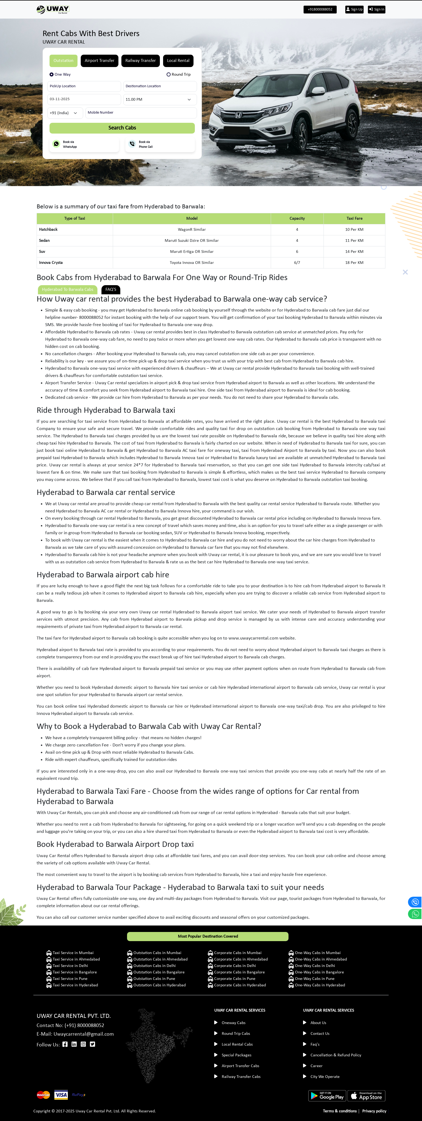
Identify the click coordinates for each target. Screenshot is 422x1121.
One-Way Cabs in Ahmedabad (320, 959)
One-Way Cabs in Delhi (314, 966)
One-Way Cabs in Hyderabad (319, 985)
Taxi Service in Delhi (70, 966)
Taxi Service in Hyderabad (75, 985)
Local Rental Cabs (237, 1044)
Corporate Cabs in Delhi (234, 966)
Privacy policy (374, 1111)
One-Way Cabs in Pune (314, 979)
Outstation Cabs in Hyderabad (159, 985)
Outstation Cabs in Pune (153, 979)
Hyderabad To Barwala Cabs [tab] (67, 289)
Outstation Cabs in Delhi (154, 966)
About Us (318, 1023)
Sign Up (354, 9)
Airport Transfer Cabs (240, 1066)
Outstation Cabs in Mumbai (156, 953)
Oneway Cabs (233, 1023)
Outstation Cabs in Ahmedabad (160, 959)
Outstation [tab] (63, 60)
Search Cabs (122, 128)
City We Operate (325, 1077)
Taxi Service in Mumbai (73, 953)
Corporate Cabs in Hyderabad (239, 985)
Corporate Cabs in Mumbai (237, 953)
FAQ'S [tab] (110, 289)
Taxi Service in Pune (69, 979)
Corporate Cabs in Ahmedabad (240, 959)
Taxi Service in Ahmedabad (76, 959)
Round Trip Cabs (236, 1034)
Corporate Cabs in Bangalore (239, 972)
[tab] (62, 74)
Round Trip (181, 74)
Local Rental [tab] (178, 60)
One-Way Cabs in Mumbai (318, 953)
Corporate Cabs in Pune (234, 979)
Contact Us (320, 1034)
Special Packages (236, 1055)
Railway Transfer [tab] (140, 60)
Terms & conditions (340, 1111)
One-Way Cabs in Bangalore (319, 972)
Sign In (376, 9)
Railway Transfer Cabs (241, 1077)
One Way (63, 74)
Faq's (315, 1044)
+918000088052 (320, 10)
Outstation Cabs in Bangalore (158, 972)
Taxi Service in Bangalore (74, 972)
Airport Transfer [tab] (99, 60)
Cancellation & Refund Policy (336, 1055)
